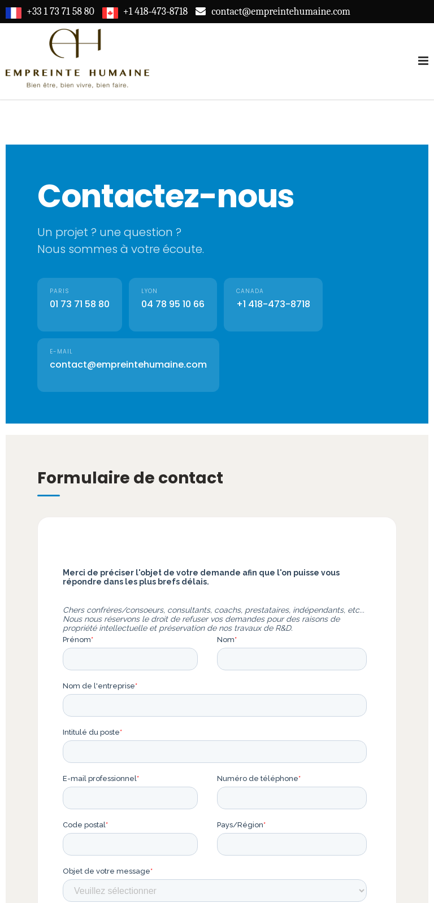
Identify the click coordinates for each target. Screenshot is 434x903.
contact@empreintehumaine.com (128, 364)
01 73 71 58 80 (80, 304)
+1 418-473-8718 (273, 304)
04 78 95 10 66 (173, 304)
